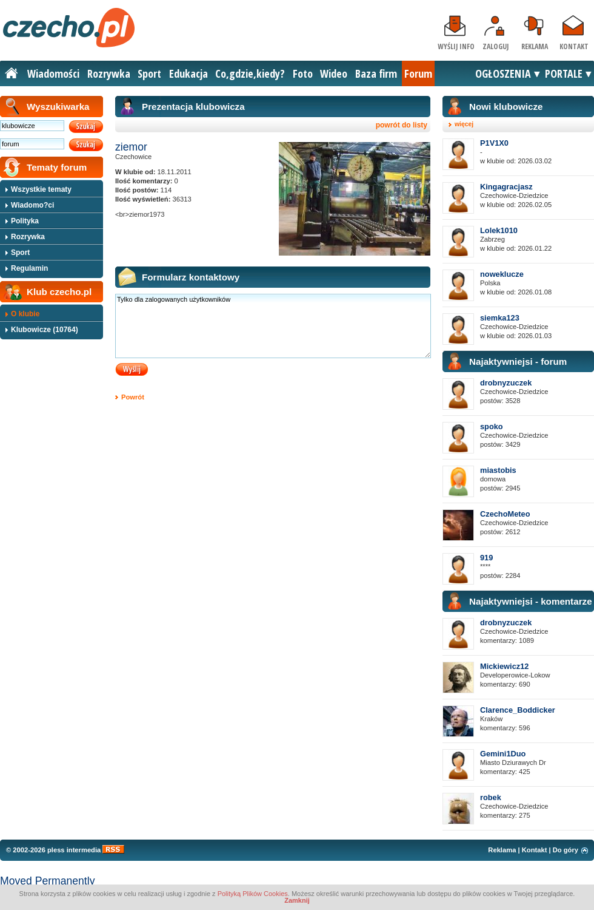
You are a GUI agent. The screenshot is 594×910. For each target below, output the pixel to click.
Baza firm (376, 73)
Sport (149, 73)
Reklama (534, 46)
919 (486, 557)
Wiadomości (53, 73)
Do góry (565, 850)
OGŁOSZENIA (503, 73)
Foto (303, 73)
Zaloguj (495, 46)
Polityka (25, 221)
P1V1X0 (494, 143)
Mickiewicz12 (504, 666)
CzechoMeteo (505, 513)
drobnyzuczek (506, 382)
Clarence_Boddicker (517, 710)
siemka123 (499, 317)
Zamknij (297, 900)
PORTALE (563, 73)
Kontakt (574, 46)
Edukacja (188, 73)
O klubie (25, 313)
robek (490, 797)
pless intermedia (74, 850)
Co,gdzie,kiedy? (250, 73)
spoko (491, 426)
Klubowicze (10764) (44, 329)
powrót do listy (401, 125)
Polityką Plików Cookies (253, 893)
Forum (418, 73)
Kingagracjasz (506, 186)
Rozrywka (108, 73)
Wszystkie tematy (41, 189)
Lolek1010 (499, 230)
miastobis (498, 470)
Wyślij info (456, 46)
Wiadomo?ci (32, 205)
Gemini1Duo (503, 753)
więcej (464, 124)
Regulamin (29, 268)
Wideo (333, 73)
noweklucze (502, 274)
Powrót (132, 397)
